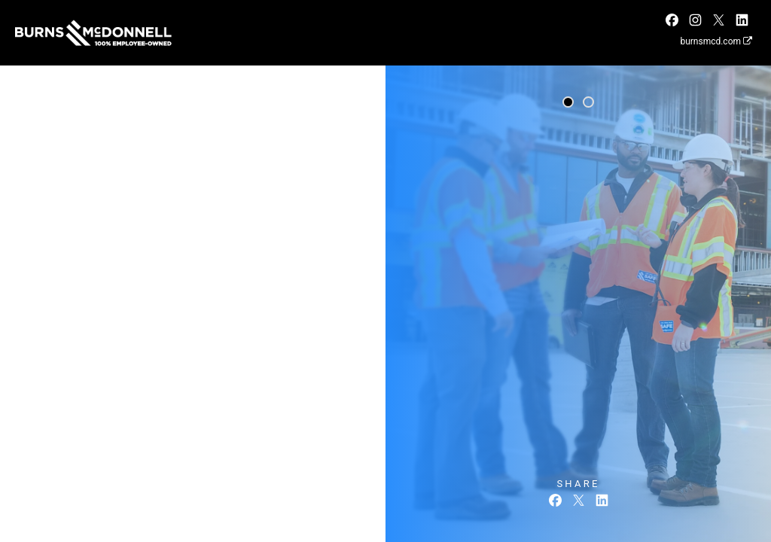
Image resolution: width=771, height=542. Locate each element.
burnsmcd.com (716, 41)
